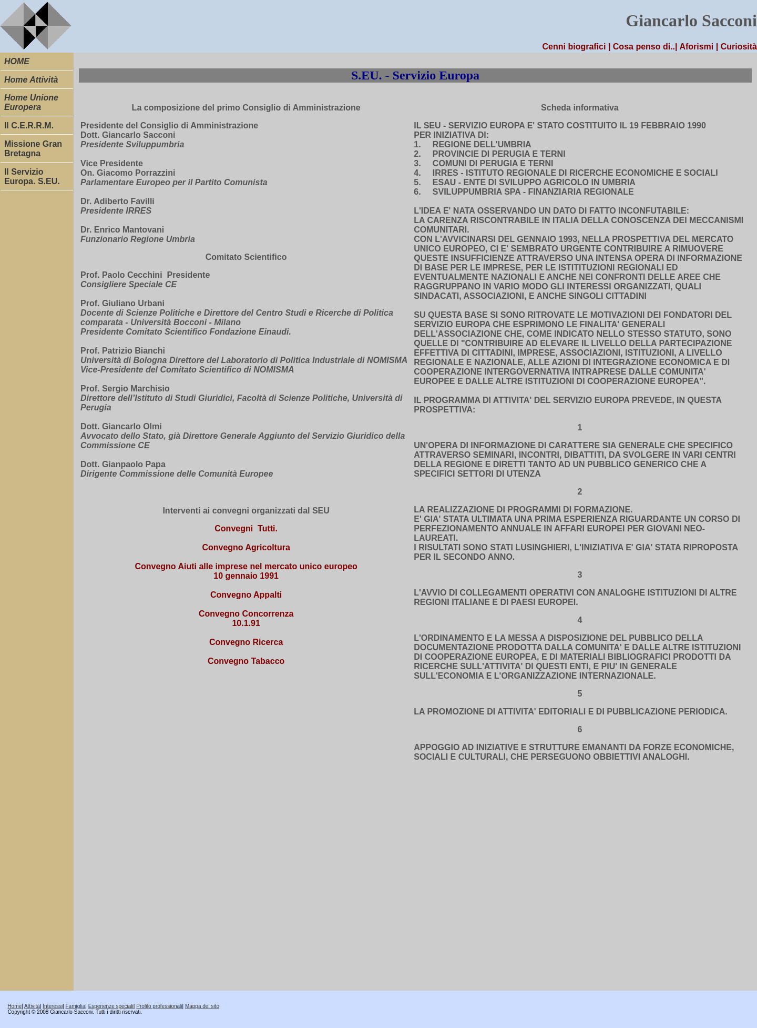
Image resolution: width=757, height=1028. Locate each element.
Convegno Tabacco (246, 661)
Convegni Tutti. (246, 528)
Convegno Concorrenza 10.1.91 (246, 618)
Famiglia (76, 1006)
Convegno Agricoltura (246, 547)
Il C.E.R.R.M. (29, 125)
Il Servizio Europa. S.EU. (32, 176)
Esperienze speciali (111, 1006)
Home (14, 1006)
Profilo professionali (159, 1006)
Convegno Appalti (246, 594)
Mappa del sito (202, 1006)
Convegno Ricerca (246, 642)
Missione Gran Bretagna (33, 148)
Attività (32, 1006)
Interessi (53, 1006)
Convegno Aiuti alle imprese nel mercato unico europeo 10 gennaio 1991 (246, 571)
